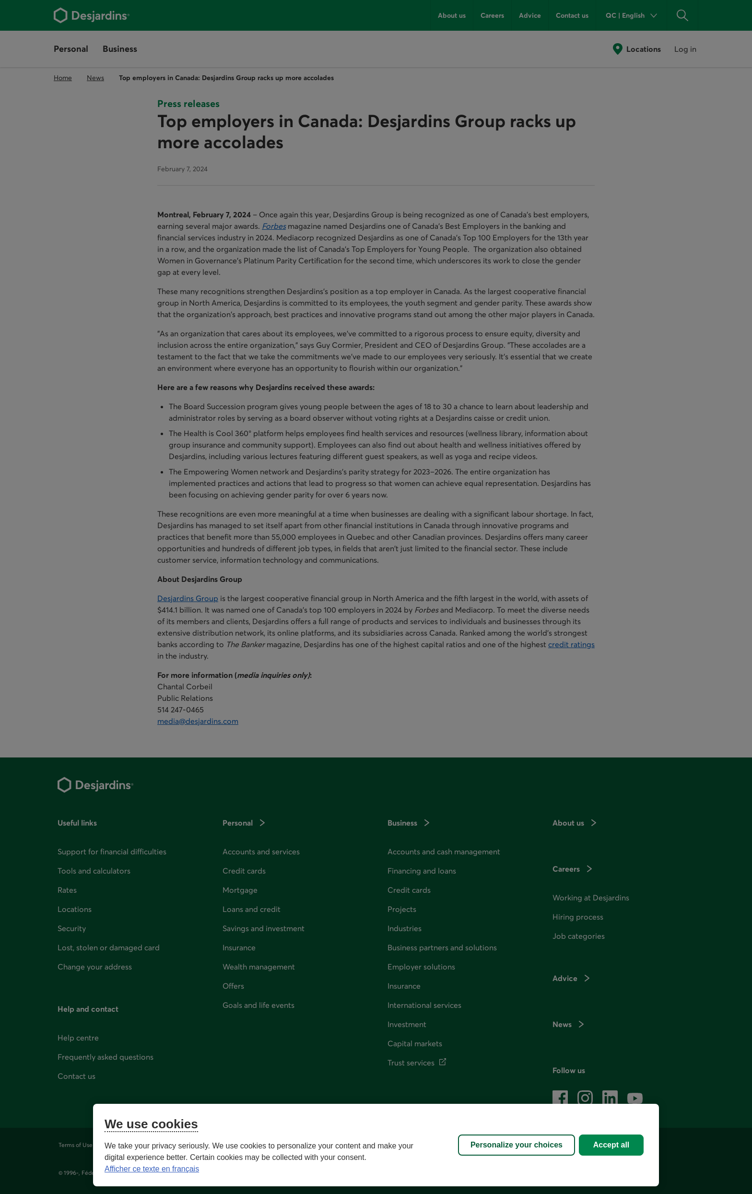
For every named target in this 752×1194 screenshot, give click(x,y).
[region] (376, 1145)
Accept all (611, 1145)
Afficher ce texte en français (152, 1169)
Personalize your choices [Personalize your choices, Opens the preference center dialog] (516, 1145)
